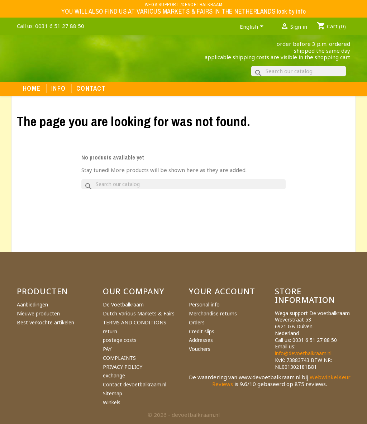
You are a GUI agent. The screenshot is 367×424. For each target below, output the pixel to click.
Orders (197, 322)
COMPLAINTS (119, 357)
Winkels (111, 402)
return (110, 331)
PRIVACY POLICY (122, 366)
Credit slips (201, 331)
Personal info (204, 304)
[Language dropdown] (253, 27)
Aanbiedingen (32, 304)
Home (31, 88)
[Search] (298, 71)
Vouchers (199, 349)
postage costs (120, 340)
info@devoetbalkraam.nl (303, 353)
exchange (114, 375)
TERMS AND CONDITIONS (134, 322)
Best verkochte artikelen (45, 322)
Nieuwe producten (38, 313)
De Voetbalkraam (123, 304)
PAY (107, 349)
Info (58, 88)
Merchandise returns (213, 313)
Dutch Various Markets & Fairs (139, 313)
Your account (222, 291)
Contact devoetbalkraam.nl (134, 384)
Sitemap (112, 393)
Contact (91, 88)
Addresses (201, 340)
